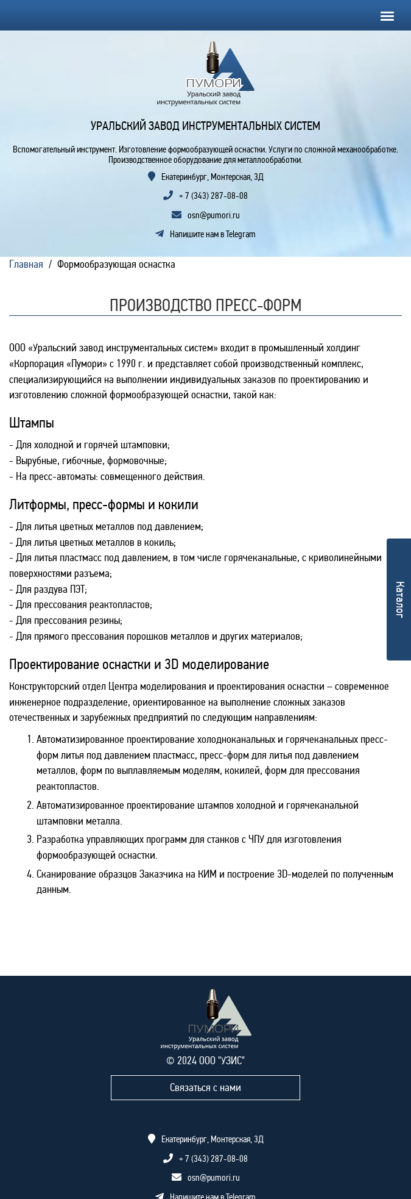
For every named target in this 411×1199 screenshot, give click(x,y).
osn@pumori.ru (214, 215)
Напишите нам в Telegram (205, 234)
